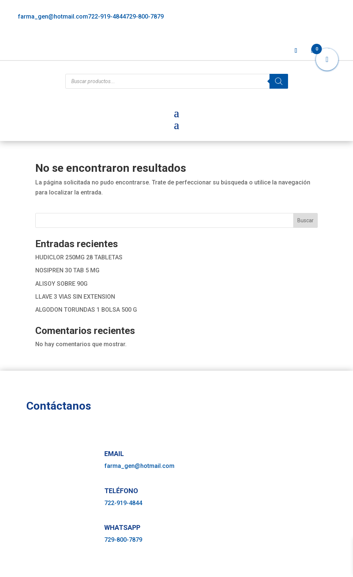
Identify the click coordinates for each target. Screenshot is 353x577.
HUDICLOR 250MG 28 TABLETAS (78, 257)
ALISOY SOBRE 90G (61, 283)
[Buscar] (278, 81)
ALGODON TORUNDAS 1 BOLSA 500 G (86, 309)
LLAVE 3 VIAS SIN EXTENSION (75, 296)
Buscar (305, 220)
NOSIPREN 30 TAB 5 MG (67, 270)
